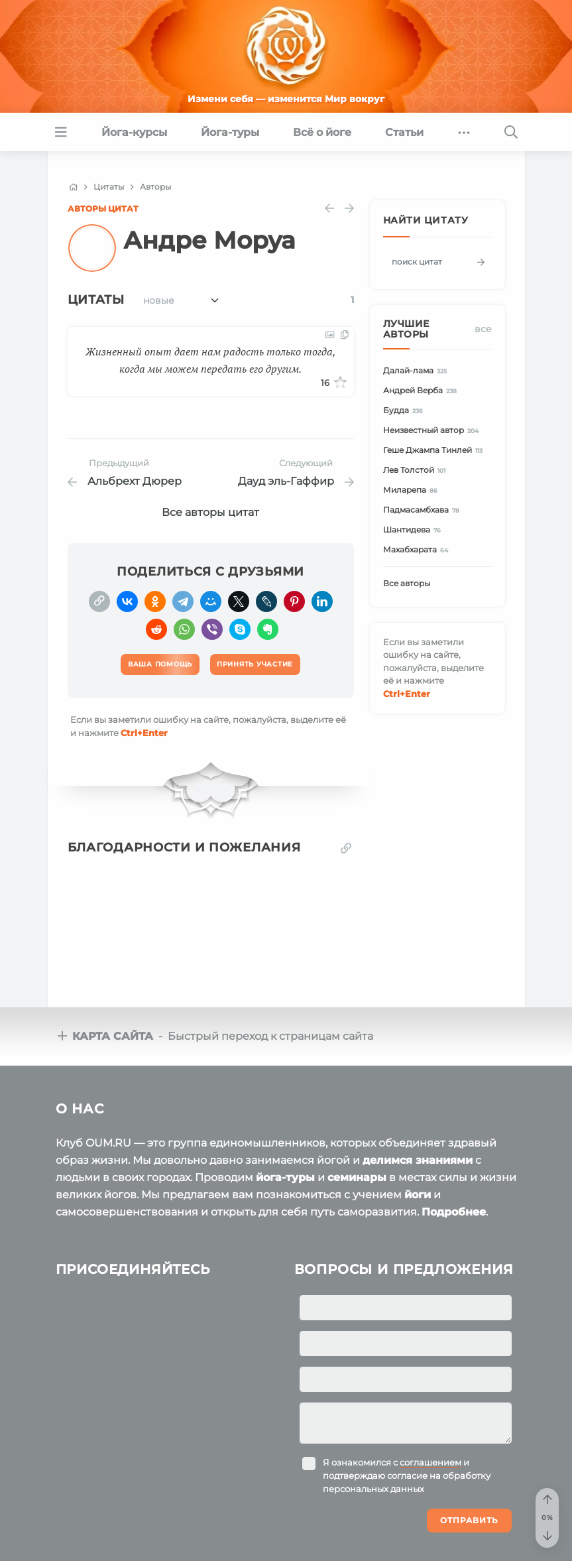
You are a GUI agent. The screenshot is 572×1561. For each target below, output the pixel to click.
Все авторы (406, 583)
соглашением (430, 1462)
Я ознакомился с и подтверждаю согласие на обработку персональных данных (406, 1475)
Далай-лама (417, 371)
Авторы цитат (103, 209)
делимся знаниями (418, 1160)
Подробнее (454, 1212)
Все (483, 329)
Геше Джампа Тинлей (435, 450)
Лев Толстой (416, 470)
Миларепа (412, 490)
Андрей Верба (422, 391)
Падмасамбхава (423, 510)
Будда (405, 410)
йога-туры (285, 1177)
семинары (356, 1177)
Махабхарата (418, 550)
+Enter (144, 732)
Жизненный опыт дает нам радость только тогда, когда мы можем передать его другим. (211, 360)
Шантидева (414, 530)
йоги (417, 1194)
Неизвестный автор (433, 430)
